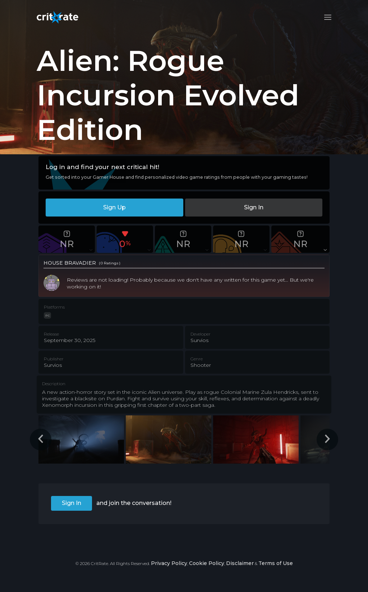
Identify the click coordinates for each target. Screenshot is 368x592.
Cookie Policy (206, 563)
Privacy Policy (169, 563)
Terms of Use (275, 563)
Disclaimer (240, 563)
